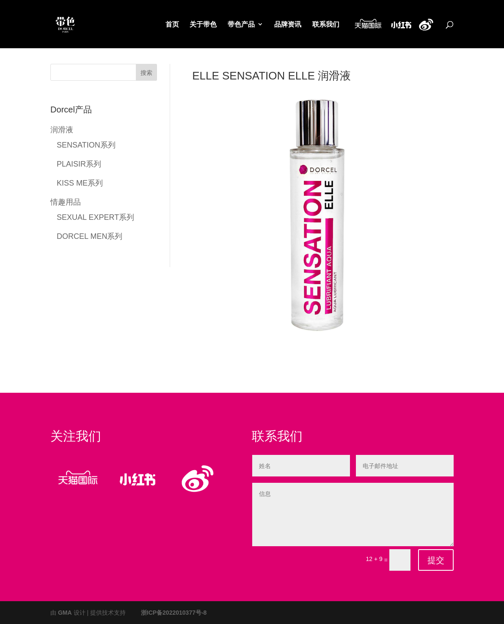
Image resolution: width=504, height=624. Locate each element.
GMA (65, 612)
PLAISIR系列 (79, 163)
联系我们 (325, 25)
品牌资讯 (287, 25)
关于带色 (203, 25)
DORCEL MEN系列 (89, 235)
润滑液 (61, 129)
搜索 (146, 72)
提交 (435, 560)
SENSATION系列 (86, 144)
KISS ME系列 (80, 182)
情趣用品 (65, 201)
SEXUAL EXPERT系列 (95, 216)
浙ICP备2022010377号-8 (174, 612)
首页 (172, 25)
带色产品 (241, 25)
